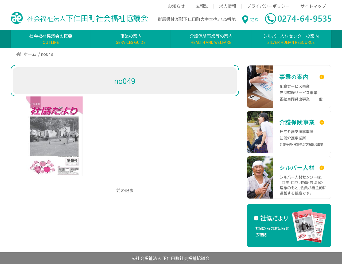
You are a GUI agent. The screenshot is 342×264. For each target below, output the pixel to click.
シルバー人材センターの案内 (291, 39)
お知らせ (176, 6)
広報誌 (202, 6)
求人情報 (227, 6)
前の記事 (124, 190)
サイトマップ (313, 6)
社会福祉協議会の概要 (51, 39)
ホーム (30, 54)
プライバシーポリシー (268, 6)
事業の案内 (131, 39)
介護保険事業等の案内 (211, 39)
